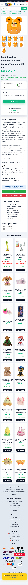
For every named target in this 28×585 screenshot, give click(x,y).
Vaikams (11, 11)
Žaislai (18, 11)
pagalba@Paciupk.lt (16, 536)
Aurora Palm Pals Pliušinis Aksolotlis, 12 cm (21, 411)
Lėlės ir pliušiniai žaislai (14, 13)
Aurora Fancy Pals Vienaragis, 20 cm (20, 440)
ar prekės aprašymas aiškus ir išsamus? (14, 187)
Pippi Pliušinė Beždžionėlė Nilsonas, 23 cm (7, 351)
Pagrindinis (4, 11)
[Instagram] (14, 543)
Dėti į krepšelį (14, 101)
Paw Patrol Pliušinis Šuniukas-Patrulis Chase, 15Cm (20, 381)
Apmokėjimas (15, 524)
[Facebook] (12, 543)
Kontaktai (15, 510)
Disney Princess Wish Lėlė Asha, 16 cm (20, 320)
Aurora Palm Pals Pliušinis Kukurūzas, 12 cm (7, 441)
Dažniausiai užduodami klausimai (15, 501)
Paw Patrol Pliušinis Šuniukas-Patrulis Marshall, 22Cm (20, 351)
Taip (14, 191)
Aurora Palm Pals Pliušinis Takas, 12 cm (7, 471)
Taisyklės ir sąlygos (15, 505)
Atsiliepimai (15, 503)
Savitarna (15, 517)
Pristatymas (15, 522)
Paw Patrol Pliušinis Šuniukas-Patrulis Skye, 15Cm (7, 290)
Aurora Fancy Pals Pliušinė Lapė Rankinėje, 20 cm (20, 290)
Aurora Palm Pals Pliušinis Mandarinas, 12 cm (20, 471)
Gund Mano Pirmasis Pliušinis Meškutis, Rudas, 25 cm (7, 380)
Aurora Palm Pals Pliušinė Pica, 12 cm (7, 411)
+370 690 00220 (14, 110)
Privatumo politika (14, 508)
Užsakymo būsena (15, 519)
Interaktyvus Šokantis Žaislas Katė (20, 256)
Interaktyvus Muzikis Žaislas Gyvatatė (7, 256)
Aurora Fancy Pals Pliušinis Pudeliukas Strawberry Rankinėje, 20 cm (7, 320)
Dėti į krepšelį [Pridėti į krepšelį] (7, 269)
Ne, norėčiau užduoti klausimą (14, 195)
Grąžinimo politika (14, 526)
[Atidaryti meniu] (2, 4)
